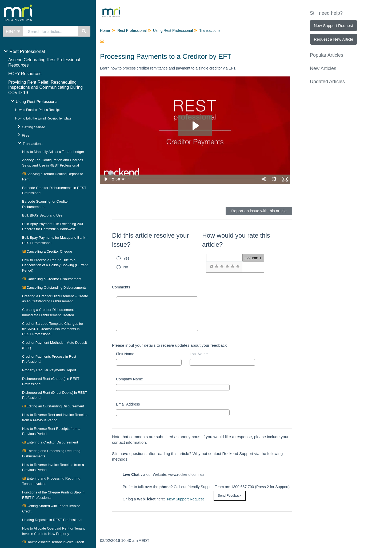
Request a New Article (333, 39)
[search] (50, 31)
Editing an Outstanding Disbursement (53, 406)
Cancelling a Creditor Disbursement (51, 279)
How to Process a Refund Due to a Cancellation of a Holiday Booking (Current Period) (55, 265)
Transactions (32, 144)
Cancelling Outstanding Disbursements (54, 287)
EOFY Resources (24, 73)
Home (105, 30)
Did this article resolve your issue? (150, 240)
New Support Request (185, 499)
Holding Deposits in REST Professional (52, 520)
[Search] (84, 31)
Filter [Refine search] (13, 31)
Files (25, 135)
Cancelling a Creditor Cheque (47, 251)
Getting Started (33, 127)
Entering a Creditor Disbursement (50, 442)
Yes (126, 258)
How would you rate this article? (236, 240)
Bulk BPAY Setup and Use (42, 215)
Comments (121, 287)
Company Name (129, 379)
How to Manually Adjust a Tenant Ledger (53, 152)
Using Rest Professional (37, 101)
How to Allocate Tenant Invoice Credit (53, 542)
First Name (125, 354)
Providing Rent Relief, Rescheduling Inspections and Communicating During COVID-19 (45, 87)
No (125, 267)
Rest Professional (27, 51)
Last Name (199, 354)
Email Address (128, 404)
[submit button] (230, 496)
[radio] (211, 266)
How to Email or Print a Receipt (37, 110)
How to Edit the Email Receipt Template (43, 118)
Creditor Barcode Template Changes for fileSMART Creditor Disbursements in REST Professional (52, 329)
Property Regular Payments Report (49, 370)
